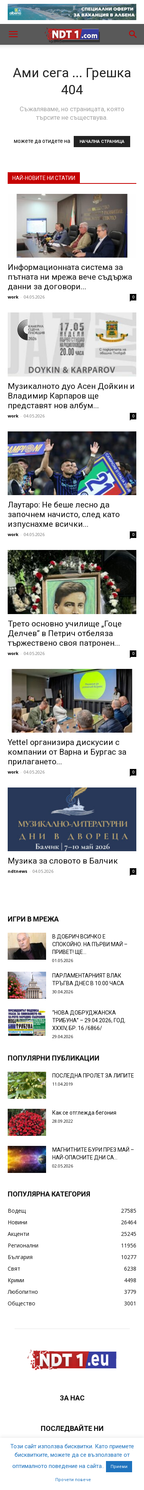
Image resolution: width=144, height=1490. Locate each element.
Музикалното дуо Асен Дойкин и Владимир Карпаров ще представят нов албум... (71, 396)
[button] (13, 34)
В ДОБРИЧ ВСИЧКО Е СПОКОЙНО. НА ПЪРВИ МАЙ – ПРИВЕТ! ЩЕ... (89, 944)
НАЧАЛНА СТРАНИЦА (101, 141)
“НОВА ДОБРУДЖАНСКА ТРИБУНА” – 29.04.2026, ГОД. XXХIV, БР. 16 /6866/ (89, 1020)
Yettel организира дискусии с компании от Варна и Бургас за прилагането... (67, 752)
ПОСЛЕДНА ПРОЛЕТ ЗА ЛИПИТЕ (93, 1076)
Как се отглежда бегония (84, 1113)
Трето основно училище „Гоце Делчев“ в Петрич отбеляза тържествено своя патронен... (65, 633)
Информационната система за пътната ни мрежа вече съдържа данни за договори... (70, 277)
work (13, 297)
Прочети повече (73, 1479)
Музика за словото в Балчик (63, 860)
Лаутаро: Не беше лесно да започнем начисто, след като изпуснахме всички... (64, 514)
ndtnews (17, 871)
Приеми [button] (119, 1466)
